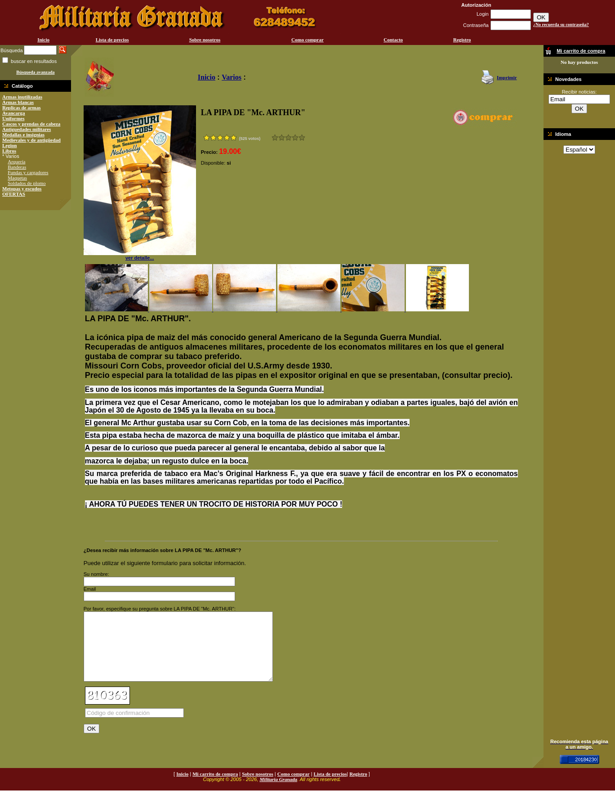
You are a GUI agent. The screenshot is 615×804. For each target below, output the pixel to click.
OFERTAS (13, 194)
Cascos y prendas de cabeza (31, 123)
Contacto (393, 39)
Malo (281, 137)
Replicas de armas (21, 107)
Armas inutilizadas (22, 96)
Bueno (288, 137)
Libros (9, 150)
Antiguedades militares (26, 129)
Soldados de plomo (26, 183)
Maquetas (17, 177)
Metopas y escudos (21, 188)
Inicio (43, 39)
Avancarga (13, 113)
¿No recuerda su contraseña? (561, 24)
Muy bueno (295, 137)
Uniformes (13, 118)
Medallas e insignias (23, 134)
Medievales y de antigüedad (31, 140)
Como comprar (307, 39)
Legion (9, 145)
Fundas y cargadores (28, 172)
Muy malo (275, 137)
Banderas (17, 167)
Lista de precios (112, 39)
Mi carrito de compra (215, 787)
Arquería (16, 161)
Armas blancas (18, 102)
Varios (231, 77)
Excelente (302, 137)
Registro (462, 39)
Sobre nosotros (205, 39)
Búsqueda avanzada (35, 72)
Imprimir (507, 77)
